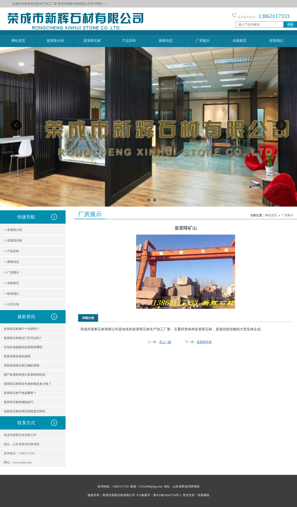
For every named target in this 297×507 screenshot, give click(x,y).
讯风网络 (203, 495)
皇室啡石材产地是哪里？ (20, 393)
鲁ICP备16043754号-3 (167, 495)
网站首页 (271, 215)
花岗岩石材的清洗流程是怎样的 (24, 411)
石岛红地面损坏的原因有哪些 (23, 347)
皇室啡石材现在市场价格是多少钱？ (27, 384)
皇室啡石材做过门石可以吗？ (23, 338)
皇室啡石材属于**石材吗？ (21, 329)
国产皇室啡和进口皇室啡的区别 (24, 374)
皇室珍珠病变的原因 (17, 356)
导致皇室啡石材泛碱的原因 (21, 365)
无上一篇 (165, 342)
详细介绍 (88, 318)
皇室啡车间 (204, 342)
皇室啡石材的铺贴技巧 (18, 402)
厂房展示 (287, 215)
